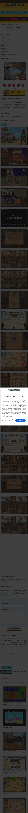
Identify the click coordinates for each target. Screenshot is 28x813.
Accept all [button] (20, 420)
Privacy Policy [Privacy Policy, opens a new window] (11, 416)
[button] (14, 424)
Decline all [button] (7, 420)
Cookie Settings (5, 416)
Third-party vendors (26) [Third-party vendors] (19, 406)
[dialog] (14, 407)
